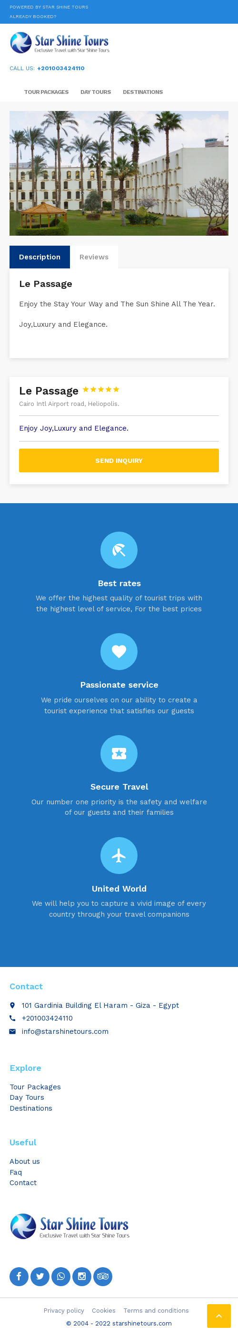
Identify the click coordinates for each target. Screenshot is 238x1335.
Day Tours (95, 92)
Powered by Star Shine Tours (49, 6)
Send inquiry (119, 460)
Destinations (143, 92)
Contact (23, 1182)
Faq (16, 1172)
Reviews (94, 257)
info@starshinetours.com (65, 1031)
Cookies (104, 1310)
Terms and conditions (156, 1310)
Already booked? (33, 16)
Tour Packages (46, 92)
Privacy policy (63, 1310)
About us (25, 1161)
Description (39, 257)
